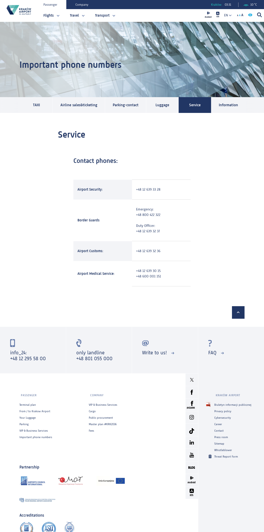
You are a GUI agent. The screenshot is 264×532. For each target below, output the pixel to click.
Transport (102, 15)
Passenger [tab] (51, 4)
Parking (24, 422)
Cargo (92, 409)
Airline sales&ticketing (80, 105)
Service (200, 105)
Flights (48, 15)
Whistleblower (223, 448)
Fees (91, 428)
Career (218, 422)
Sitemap (219, 441)
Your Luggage (27, 415)
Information (234, 105)
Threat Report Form (226, 454)
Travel (74, 15)
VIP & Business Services (33, 428)
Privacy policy (222, 409)
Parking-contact (129, 105)
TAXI (36, 105)
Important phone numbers (35, 435)
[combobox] (226, 15)
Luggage (168, 105)
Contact (219, 428)
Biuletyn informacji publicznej (232, 402)
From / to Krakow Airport (34, 409)
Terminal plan (27, 402)
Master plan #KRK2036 (103, 422)
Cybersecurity (222, 415)
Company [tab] (82, 4)
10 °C (250, 4)
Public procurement (101, 415)
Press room (221, 435)
